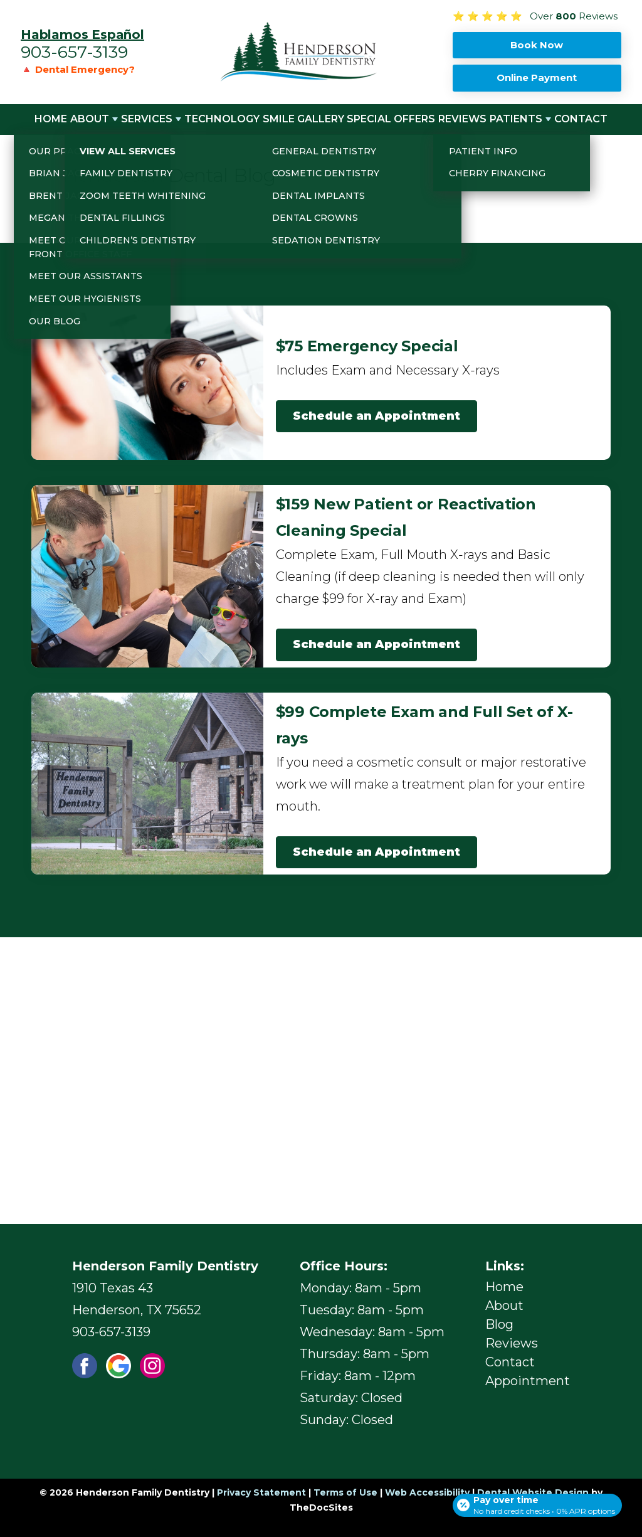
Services (146, 119)
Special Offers (391, 119)
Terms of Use (345, 1492)
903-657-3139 (74, 51)
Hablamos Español (82, 34)
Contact (581, 119)
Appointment (527, 1380)
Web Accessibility (427, 1492)
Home (50, 119)
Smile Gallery (303, 119)
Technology (222, 119)
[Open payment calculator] (535, 1500)
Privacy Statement (261, 1492)
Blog (499, 1324)
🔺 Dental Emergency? (78, 69)
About (89, 119)
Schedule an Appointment (376, 416)
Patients (516, 119)
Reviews (462, 119)
